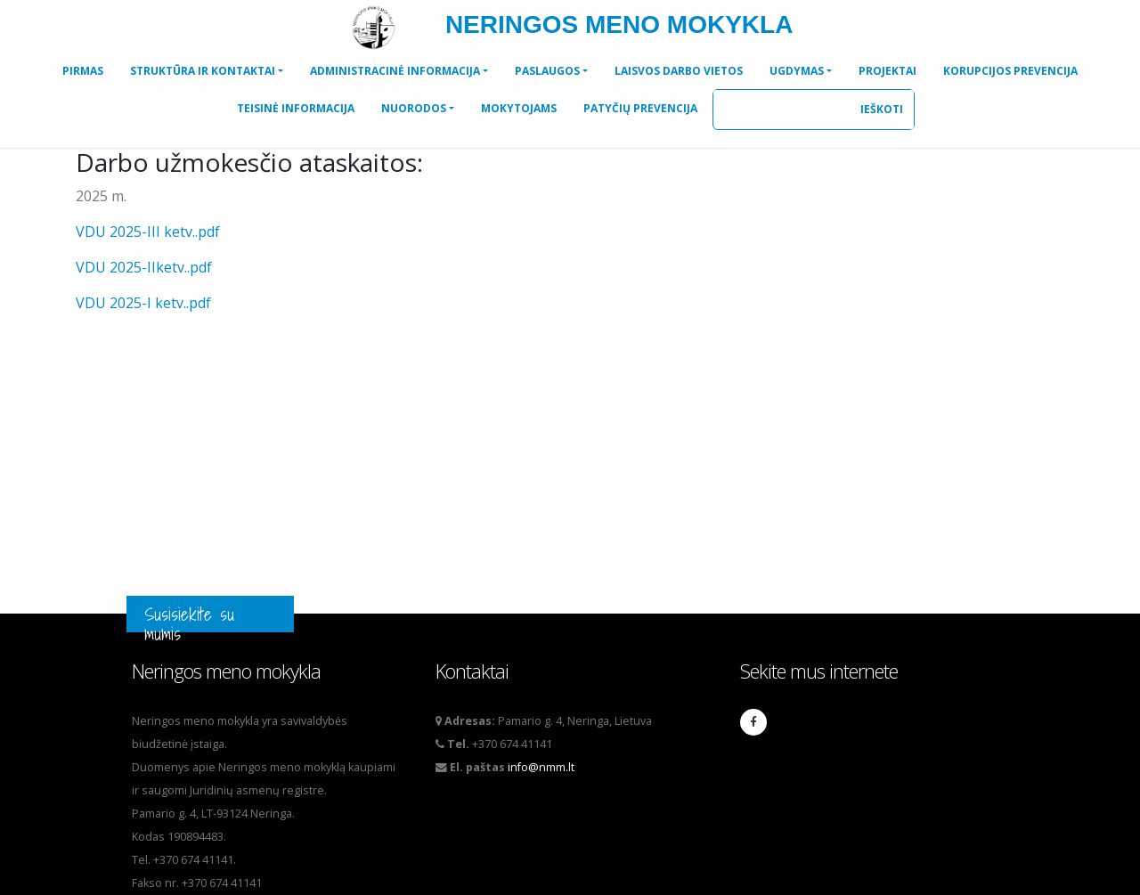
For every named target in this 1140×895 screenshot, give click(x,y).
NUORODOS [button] (413, 108)
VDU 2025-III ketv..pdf (148, 231)
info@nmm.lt (541, 767)
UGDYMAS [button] (797, 70)
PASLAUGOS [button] (547, 70)
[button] (83, 71)
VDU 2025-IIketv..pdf (144, 267)
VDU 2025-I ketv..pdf (143, 303)
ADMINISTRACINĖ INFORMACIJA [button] (395, 70)
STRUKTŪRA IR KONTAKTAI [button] (202, 70)
